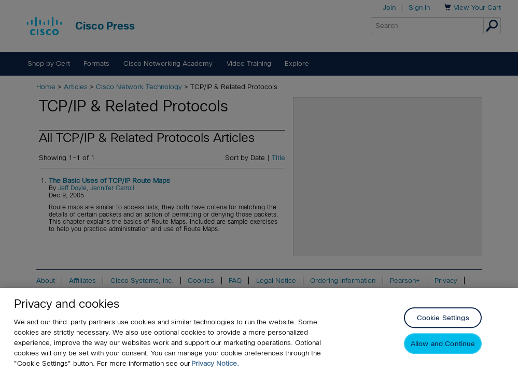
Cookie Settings (443, 318)
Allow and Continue (443, 344)
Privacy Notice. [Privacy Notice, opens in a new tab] (215, 363)
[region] (259, 330)
